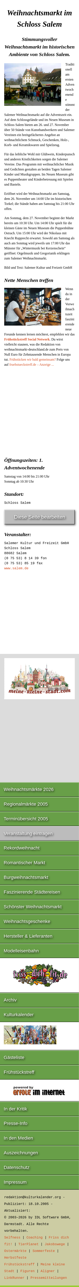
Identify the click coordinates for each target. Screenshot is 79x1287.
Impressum (15, 1182)
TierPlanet (28, 1244)
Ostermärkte (15, 1251)
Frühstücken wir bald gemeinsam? (32, 359)
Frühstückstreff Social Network (27, 339)
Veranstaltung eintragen (28, 833)
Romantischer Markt (24, 862)
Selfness (12, 1238)
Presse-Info (16, 1123)
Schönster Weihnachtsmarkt (33, 906)
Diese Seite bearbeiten (39, 517)
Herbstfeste (15, 1258)
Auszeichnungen (21, 1152)
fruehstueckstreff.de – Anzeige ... (31, 364)
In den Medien (18, 1138)
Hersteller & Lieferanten (28, 936)
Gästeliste (14, 1057)
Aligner (48, 1271)
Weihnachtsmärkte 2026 (29, 789)
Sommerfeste (43, 1251)
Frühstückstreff (19, 1072)
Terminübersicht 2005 (26, 818)
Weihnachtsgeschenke (27, 921)
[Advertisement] (39, 410)
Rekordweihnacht (22, 848)
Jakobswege (55, 1244)
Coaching (35, 1238)
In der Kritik (15, 1109)
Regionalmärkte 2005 (26, 804)
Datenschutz (16, 1167)
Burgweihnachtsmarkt (26, 877)
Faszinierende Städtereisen (32, 892)
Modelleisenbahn (21, 950)
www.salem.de (16, 568)
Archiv (10, 1000)
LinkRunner (14, 1278)
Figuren (27, 1271)
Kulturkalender (19, 1014)
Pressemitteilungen (49, 1278)
